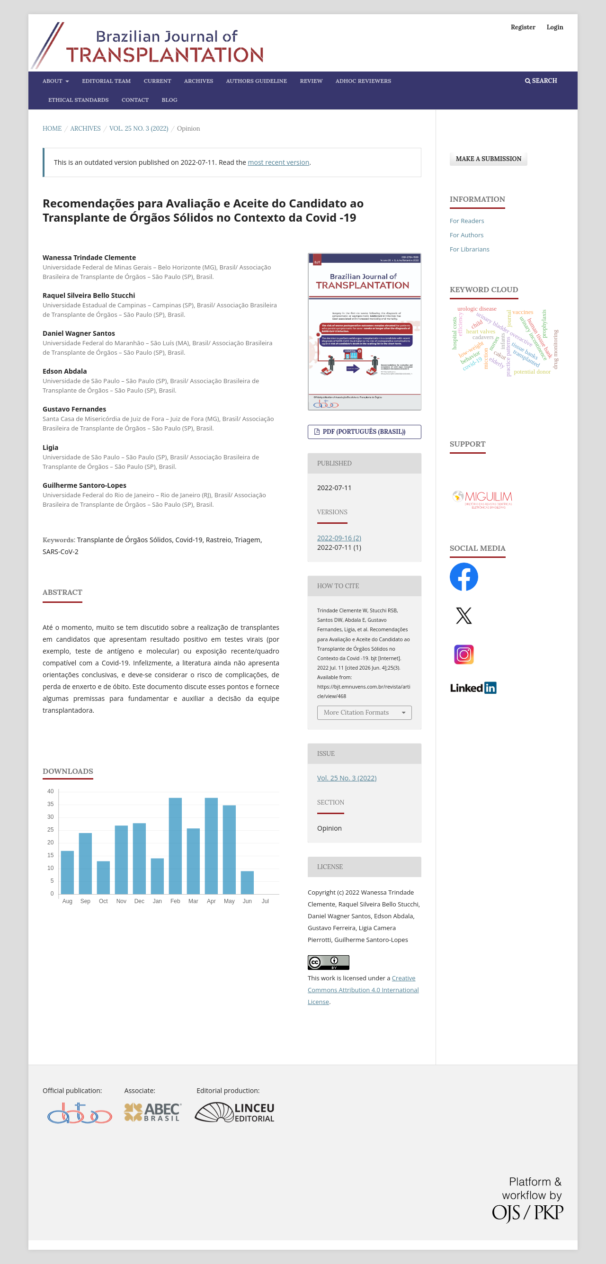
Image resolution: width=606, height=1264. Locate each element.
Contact (135, 99)
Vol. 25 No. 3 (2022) (138, 129)
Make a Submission (488, 159)
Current (157, 80)
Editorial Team (106, 80)
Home (52, 129)
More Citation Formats (356, 712)
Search (541, 81)
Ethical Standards (78, 99)
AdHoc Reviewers (363, 80)
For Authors (466, 235)
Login (555, 27)
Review (311, 80)
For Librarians (470, 249)
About (53, 80)
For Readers (467, 220)
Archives (198, 80)
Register (523, 27)
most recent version (279, 162)
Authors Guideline (256, 80)
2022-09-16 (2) (339, 537)
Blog (170, 99)
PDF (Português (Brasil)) (363, 432)
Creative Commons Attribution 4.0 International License (363, 990)
